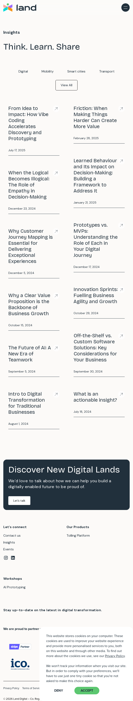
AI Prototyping (14, 587)
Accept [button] (87, 690)
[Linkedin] (12, 558)
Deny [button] (58, 690)
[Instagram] (5, 558)
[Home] (20, 7)
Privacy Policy (11, 688)
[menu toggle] (125, 7)
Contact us (12, 535)
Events (8, 549)
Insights (9, 542)
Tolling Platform (78, 535)
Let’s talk (19, 500)
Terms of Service (31, 688)
